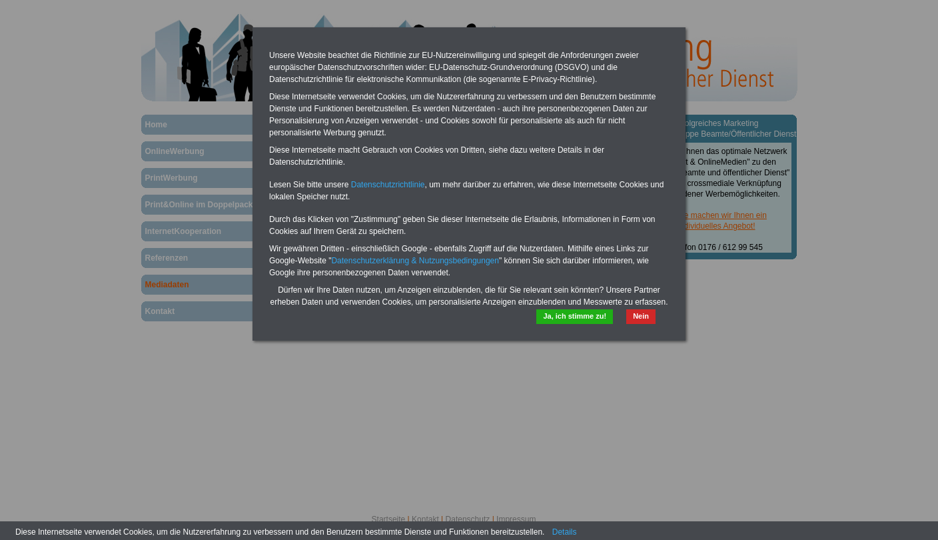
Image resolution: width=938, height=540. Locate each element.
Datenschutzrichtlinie (388, 184)
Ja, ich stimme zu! (574, 316)
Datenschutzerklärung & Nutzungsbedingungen (415, 260)
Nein (641, 316)
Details (564, 532)
